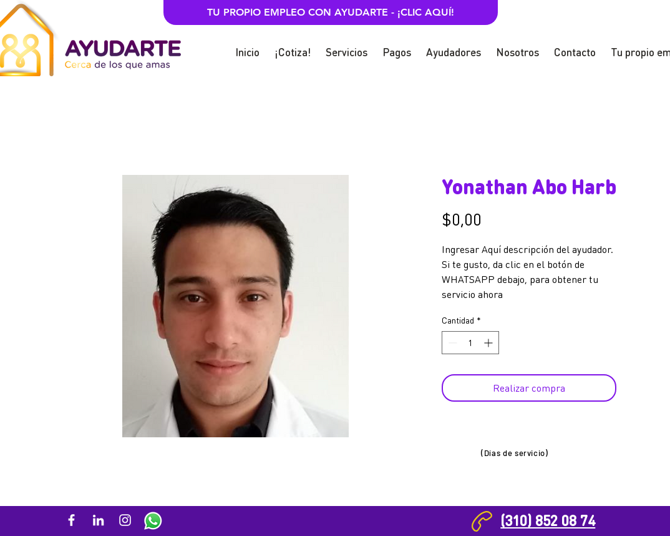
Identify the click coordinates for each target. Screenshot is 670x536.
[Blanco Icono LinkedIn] (98, 520)
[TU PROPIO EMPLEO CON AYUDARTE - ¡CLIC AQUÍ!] (330, 12)
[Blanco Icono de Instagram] (125, 520)
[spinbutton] (470, 343)
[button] (292, 46)
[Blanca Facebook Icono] (71, 520)
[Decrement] (451, 343)
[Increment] (489, 343)
